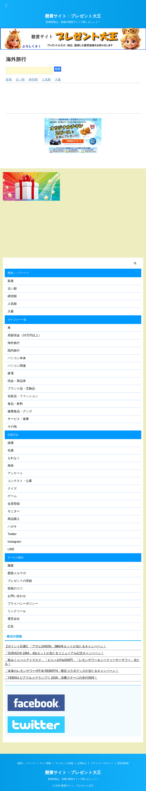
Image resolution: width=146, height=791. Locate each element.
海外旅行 (14, 342)
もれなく (14, 458)
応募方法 (13, 434)
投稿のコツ (15, 588)
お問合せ (81, 763)
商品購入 (14, 518)
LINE (11, 549)
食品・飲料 (15, 403)
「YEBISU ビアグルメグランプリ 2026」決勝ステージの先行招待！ (51, 677)
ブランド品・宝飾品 (21, 388)
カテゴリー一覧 (17, 319)
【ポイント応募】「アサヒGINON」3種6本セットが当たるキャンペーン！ (55, 646)
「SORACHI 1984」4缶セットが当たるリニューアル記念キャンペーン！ (54, 653)
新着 (9, 79)
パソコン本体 (17, 358)
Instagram (14, 541)
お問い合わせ (17, 596)
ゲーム (12, 496)
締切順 (33, 79)
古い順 (20, 79)
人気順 (46, 79)
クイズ (12, 488)
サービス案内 (16, 557)
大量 (58, 79)
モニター (14, 511)
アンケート (15, 473)
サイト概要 (45, 763)
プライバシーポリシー (23, 603)
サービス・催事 (18, 418)
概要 (11, 565)
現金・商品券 (17, 380)
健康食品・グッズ (20, 411)
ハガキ (12, 526)
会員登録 (14, 503)
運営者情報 (123, 763)
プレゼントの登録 (20, 580)
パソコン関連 (17, 365)
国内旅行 (14, 350)
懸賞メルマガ (17, 573)
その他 (12, 426)
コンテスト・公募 (20, 480)
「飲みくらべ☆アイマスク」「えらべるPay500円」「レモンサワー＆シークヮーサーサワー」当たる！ (72, 662)
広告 (11, 626)
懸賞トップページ (18, 272)
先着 (11, 450)
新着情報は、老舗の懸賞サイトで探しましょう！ (73, 779)
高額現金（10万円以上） (24, 335)
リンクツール (17, 611)
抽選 (11, 442)
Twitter (12, 534)
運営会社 (14, 618)
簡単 (11, 465)
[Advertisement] (73, 98)
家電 (11, 373)
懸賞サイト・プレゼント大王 (73, 16)
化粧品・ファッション (23, 396)
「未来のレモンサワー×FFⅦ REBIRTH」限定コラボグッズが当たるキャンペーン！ (62, 670)
